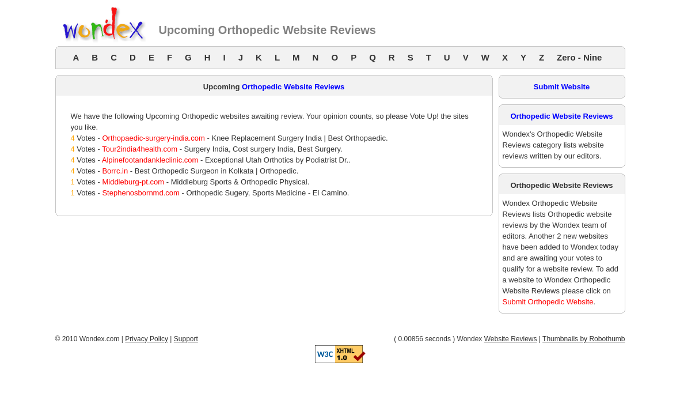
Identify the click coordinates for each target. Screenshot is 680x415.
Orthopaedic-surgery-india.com (153, 138)
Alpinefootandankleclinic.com (150, 160)
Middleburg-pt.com (133, 182)
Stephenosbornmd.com (140, 192)
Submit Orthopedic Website (548, 301)
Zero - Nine (579, 57)
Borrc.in (115, 171)
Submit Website (562, 86)
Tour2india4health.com (139, 149)
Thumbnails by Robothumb (583, 339)
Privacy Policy (146, 339)
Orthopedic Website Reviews (293, 86)
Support (186, 339)
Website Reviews (510, 339)
